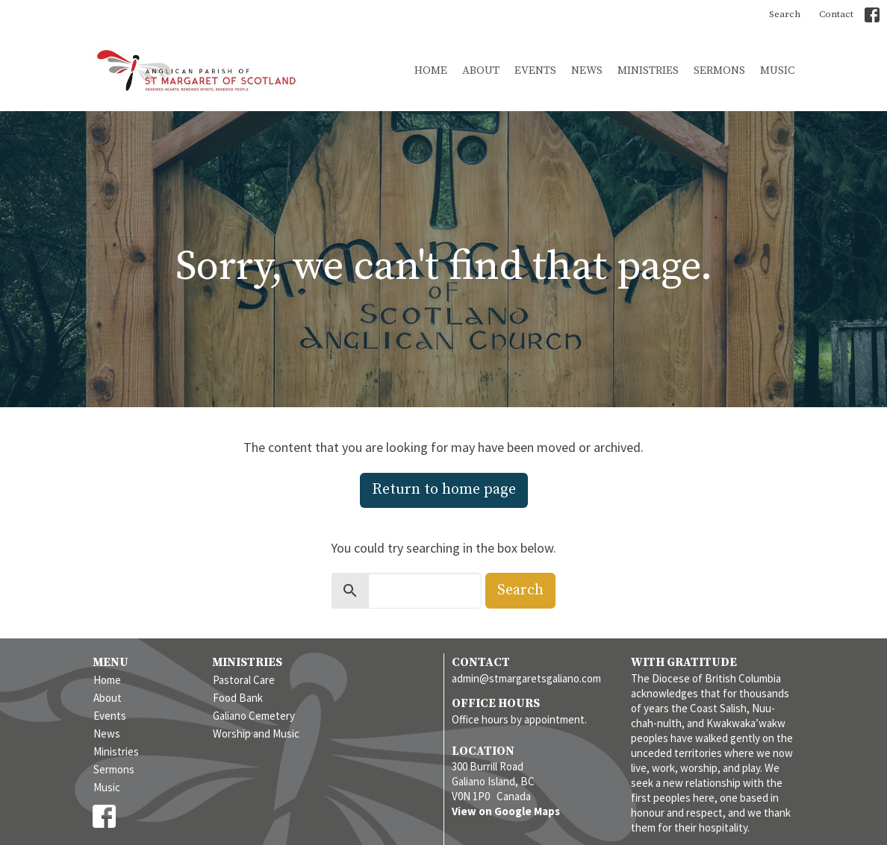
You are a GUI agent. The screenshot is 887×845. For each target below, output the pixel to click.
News (587, 70)
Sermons (719, 70)
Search (784, 14)
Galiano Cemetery (254, 716)
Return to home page (444, 489)
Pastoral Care (244, 680)
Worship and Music (256, 733)
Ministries (648, 70)
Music (777, 70)
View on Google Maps (506, 811)
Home (430, 70)
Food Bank (238, 698)
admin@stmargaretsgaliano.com (526, 678)
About (480, 70)
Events (535, 70)
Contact (836, 14)
